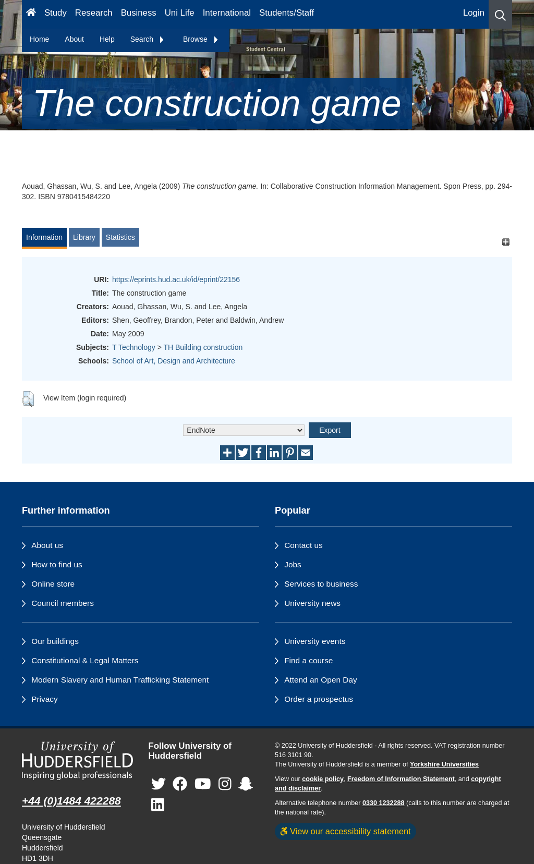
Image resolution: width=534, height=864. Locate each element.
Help (107, 39)
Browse (201, 39)
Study (55, 13)
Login (473, 13)
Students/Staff (286, 13)
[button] (500, 14)
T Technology (133, 347)
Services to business (321, 583)
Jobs (292, 564)
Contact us (303, 545)
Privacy (44, 699)
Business (138, 13)
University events (314, 641)
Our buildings (55, 641)
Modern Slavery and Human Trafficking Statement (120, 679)
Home (39, 39)
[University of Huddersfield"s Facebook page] (180, 784)
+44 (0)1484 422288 (71, 801)
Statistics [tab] (120, 237)
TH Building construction (202, 347)
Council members (62, 603)
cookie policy (323, 779)
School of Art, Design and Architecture (173, 361)
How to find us (56, 564)
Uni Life (180, 13)
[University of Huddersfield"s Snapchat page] (245, 784)
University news (312, 603)
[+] (505, 242)
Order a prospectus (318, 699)
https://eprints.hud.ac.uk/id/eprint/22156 (176, 279)
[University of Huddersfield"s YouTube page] (203, 784)
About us (47, 545)
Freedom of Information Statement (401, 779)
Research (94, 13)
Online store (53, 583)
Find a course (308, 660)
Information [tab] (44, 237)
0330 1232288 (383, 803)
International (227, 13)
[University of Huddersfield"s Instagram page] (225, 784)
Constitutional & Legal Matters (84, 660)
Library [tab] (84, 237)
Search (147, 39)
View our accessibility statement (345, 831)
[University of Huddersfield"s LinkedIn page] (157, 805)
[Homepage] (31, 14)
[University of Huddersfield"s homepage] (77, 760)
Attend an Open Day (320, 679)
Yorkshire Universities (444, 764)
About (74, 39)
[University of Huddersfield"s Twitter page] (158, 784)
